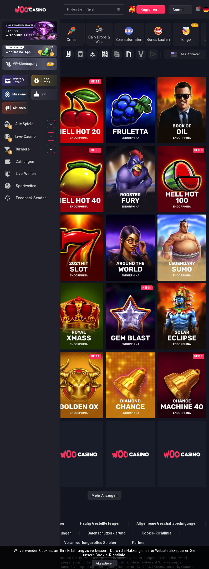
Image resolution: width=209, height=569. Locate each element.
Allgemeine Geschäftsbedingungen (166, 523)
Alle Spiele (18, 125)
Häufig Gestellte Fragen (100, 523)
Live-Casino (20, 137)
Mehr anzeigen (104, 495)
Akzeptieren (105, 563)
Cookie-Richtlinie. (110, 555)
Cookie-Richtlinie (156, 533)
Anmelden (181, 10)
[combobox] (197, 9)
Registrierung (152, 9)
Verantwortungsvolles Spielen (90, 543)
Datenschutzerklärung (107, 533)
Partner (138, 543)
